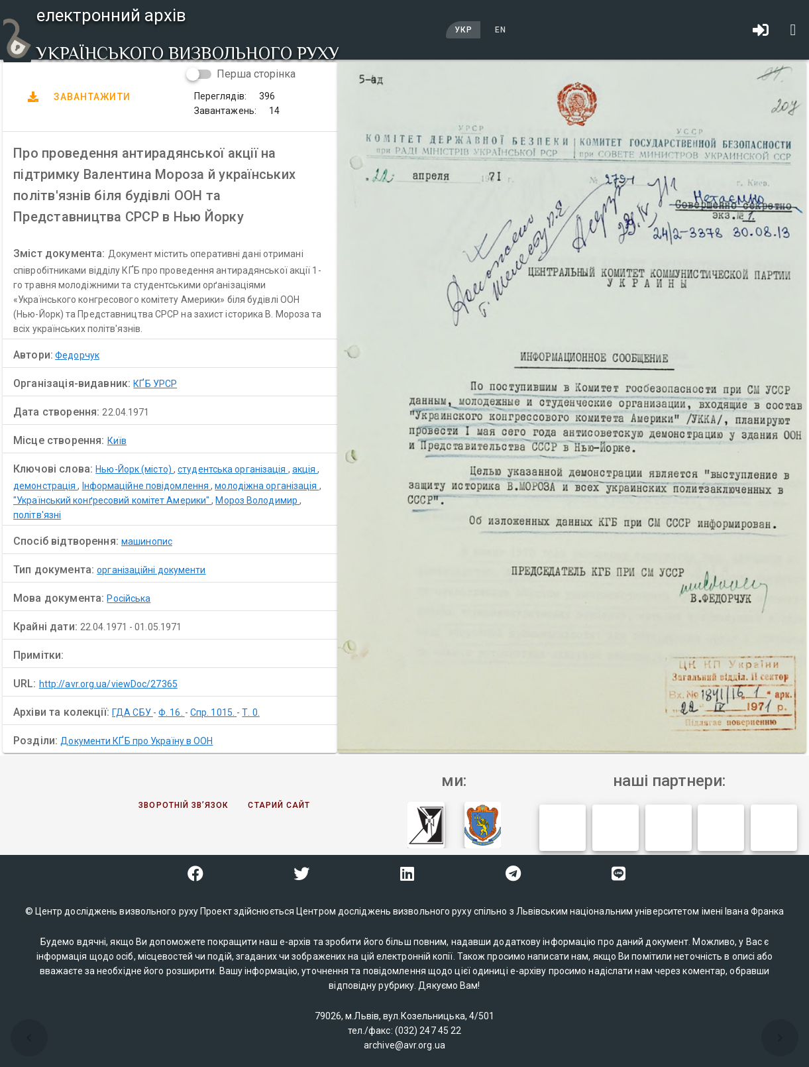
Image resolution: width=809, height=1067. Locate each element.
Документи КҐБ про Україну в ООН (136, 741)
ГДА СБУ (132, 712)
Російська (128, 598)
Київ (117, 440)
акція (305, 469)
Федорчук (77, 355)
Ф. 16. (171, 712)
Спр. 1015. (213, 712)
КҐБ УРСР (155, 383)
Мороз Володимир (257, 500)
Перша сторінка (256, 74)
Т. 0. (251, 712)
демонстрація (45, 485)
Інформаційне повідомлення (146, 485)
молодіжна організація (267, 485)
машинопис (146, 541)
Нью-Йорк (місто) (134, 469)
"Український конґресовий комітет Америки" (112, 500)
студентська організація (233, 469)
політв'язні (37, 515)
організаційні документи (151, 570)
